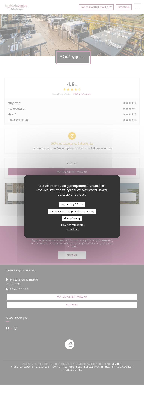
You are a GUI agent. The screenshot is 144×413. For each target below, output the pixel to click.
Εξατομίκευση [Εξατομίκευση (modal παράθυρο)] (72, 218)
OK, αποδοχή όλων (72, 204)
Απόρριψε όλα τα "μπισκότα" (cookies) (72, 211)
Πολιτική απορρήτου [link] (73, 225)
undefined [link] (73, 229)
